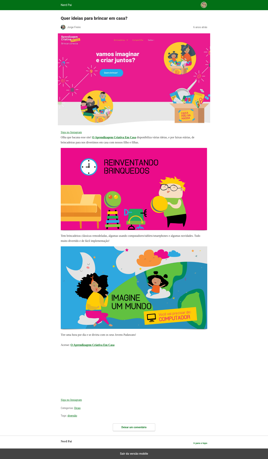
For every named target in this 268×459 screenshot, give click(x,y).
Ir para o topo (200, 443)
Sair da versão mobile (134, 453)
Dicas (77, 408)
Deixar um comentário (134, 427)
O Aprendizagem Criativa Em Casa (114, 137)
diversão (72, 415)
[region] (88, 373)
